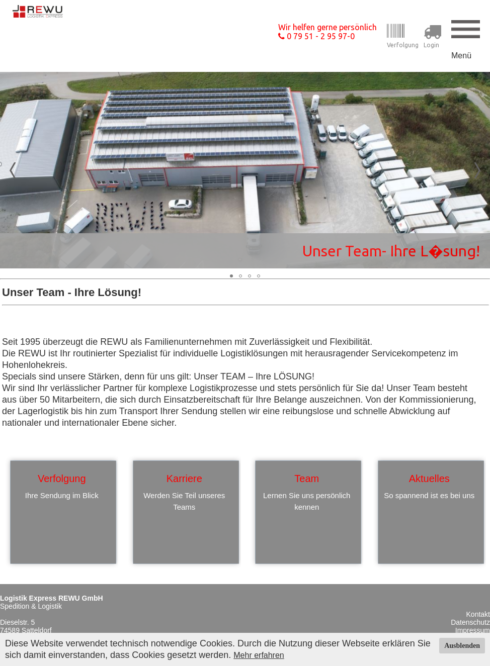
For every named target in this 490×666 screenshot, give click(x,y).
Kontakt (478, 614)
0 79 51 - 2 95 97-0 (316, 36)
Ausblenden (462, 645)
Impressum (472, 630)
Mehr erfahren (258, 655)
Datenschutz (470, 622)
